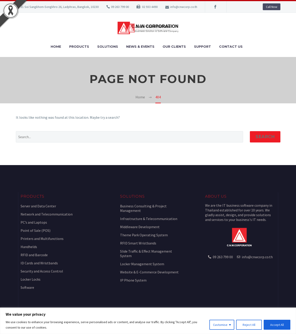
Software (27, 287)
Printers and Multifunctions (42, 238)
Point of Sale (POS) (35, 230)
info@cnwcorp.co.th (183, 7)
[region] (148, 321)
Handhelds (29, 246)
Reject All (249, 325)
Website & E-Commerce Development (149, 272)
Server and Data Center (38, 206)
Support (202, 47)
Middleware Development (140, 227)
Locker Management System (142, 264)
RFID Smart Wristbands (138, 243)
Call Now (271, 7)
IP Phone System (133, 280)
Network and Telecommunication (47, 214)
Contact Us (231, 47)
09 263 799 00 (120, 7)
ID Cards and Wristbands (39, 263)
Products (79, 47)
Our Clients (174, 47)
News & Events (140, 47)
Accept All (277, 325)
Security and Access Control (42, 271)
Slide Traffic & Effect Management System (146, 253)
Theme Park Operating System (144, 235)
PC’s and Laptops (34, 222)
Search (265, 136)
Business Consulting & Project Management (143, 208)
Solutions (107, 47)
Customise (220, 325)
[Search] (129, 136)
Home (56, 47)
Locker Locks (30, 279)
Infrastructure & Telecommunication (148, 218)
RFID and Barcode (34, 255)
